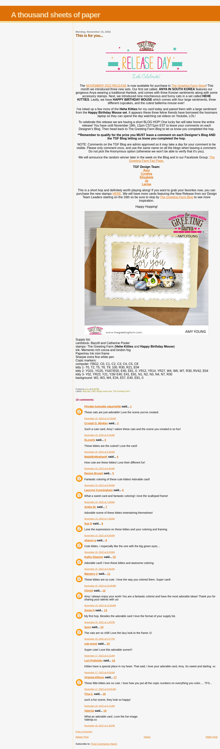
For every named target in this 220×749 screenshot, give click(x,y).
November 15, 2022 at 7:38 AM (99, 502)
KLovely (89, 439)
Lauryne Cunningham (98, 490)
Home (147, 736)
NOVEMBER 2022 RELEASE (106, 85)
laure (87, 627)
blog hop (86, 391)
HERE (116, 193)
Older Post (211, 736)
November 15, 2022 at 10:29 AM (100, 605)
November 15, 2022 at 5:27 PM (99, 639)
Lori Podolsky (93, 660)
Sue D (88, 523)
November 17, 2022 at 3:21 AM (99, 656)
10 (114, 557)
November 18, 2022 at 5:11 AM (99, 706)
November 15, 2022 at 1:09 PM (99, 622)
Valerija (89, 710)
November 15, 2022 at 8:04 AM (99, 535)
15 (108, 643)
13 (105, 610)
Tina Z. (88, 693)
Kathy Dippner (93, 557)
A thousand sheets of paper (55, 15)
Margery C (91, 573)
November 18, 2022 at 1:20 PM (99, 725)
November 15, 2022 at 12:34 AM (100, 418)
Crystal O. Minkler (96, 423)
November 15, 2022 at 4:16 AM (99, 435)
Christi (88, 590)
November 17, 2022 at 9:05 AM (99, 672)
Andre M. (90, 506)
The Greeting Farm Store (188, 85)
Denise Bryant (93, 473)
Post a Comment (84, 731)
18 (104, 693)
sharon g (90, 540)
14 (101, 627)
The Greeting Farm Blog (176, 197)
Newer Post (82, 736)
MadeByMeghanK (95, 456)
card (93, 391)
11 (108, 573)
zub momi (90, 643)
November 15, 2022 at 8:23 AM (99, 552)
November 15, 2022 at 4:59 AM (99, 452)
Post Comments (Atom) (104, 743)
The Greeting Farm (121, 391)
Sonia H (89, 610)
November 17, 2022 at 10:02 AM (100, 689)
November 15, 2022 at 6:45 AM (99, 468)
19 (104, 710)
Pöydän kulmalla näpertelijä (102, 406)
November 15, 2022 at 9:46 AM (99, 569)
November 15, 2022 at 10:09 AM (100, 586)
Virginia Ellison (94, 677)
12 (104, 590)
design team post (104, 391)
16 (113, 660)
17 (115, 677)
